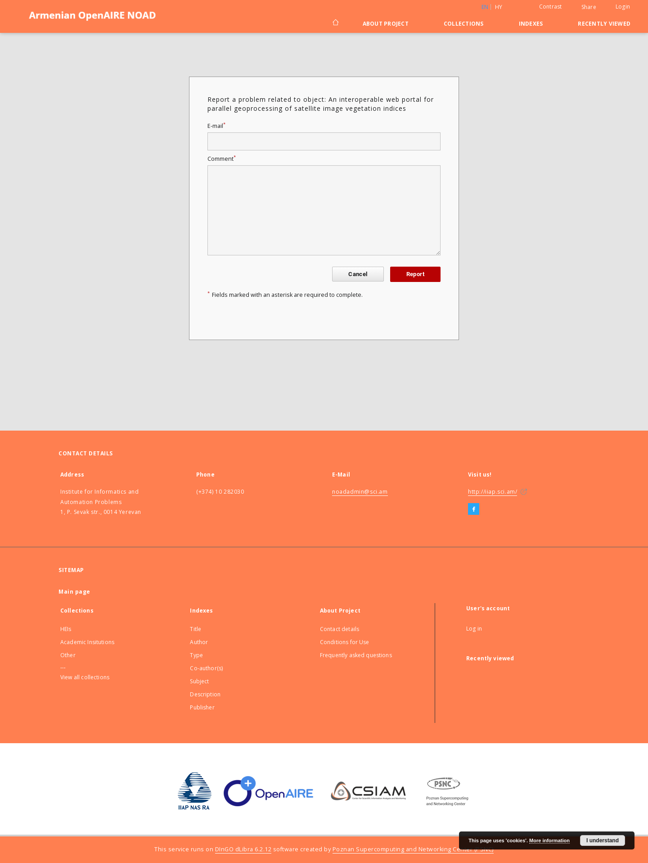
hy (499, 7)
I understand (602, 840)
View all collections (84, 677)
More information (549, 840)
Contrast (550, 6)
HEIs (66, 629)
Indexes (531, 23)
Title (195, 629)
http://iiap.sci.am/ (492, 491)
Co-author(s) (206, 668)
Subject (199, 681)
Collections (464, 23)
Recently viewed (604, 23)
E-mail (216, 126)
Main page (74, 591)
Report (415, 274)
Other (68, 655)
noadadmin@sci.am (360, 491)
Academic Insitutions (87, 642)
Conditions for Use (344, 642)
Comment (221, 159)
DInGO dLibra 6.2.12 (243, 849)
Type (196, 655)
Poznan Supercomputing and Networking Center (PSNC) (413, 849)
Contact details (339, 629)
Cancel (357, 274)
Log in (474, 628)
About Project (386, 23)
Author (199, 642)
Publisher (202, 707)
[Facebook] (473, 509)
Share (588, 7)
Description (205, 694)
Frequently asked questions (356, 655)
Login (623, 6)
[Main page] (335, 23)
